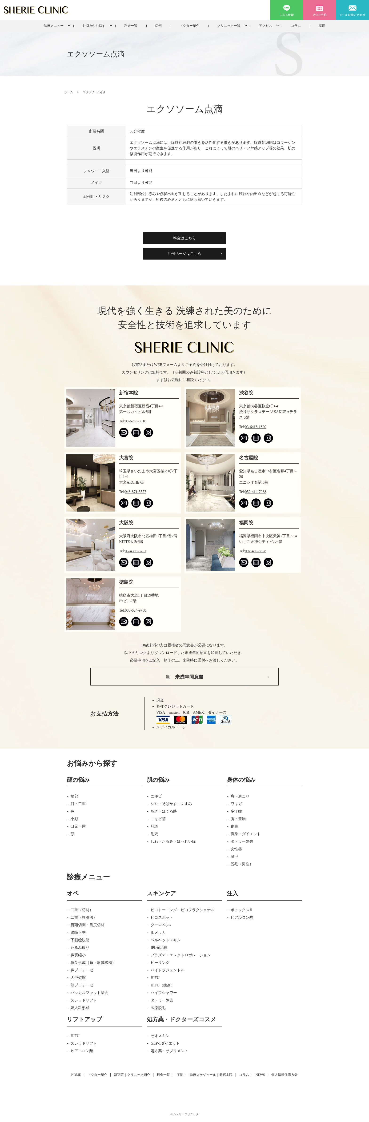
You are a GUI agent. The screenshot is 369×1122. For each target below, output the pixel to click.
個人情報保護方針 (284, 1075)
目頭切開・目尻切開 (87, 925)
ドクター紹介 (189, 26)
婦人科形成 (80, 1008)
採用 (322, 26)
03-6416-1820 (255, 427)
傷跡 (234, 826)
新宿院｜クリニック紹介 (132, 1075)
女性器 (236, 849)
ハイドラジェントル (167, 970)
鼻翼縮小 (78, 955)
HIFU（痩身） (162, 985)
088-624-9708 (135, 610)
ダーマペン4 (161, 925)
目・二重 (78, 804)
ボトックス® (241, 910)
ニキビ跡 (158, 819)
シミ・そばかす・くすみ (171, 804)
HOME (76, 1075)
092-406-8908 (255, 551)
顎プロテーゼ (82, 985)
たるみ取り (80, 948)
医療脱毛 (158, 1008)
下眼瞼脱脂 (80, 940)
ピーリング (160, 963)
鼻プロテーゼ (82, 970)
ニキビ (156, 796)
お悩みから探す (93, 26)
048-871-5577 (135, 492)
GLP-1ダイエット (165, 1043)
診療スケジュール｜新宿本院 (211, 1075)
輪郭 (74, 796)
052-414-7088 (255, 492)
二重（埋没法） (84, 917)
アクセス (265, 26)
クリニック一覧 (228, 26)
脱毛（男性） (242, 864)
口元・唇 (78, 826)
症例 (158, 26)
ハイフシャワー (164, 993)
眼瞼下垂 (78, 932)
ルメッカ (158, 932)
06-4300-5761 (135, 551)
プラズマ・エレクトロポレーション (181, 955)
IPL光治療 (159, 948)
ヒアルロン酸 (242, 917)
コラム (296, 26)
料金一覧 (130, 26)
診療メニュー (54, 26)
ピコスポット (162, 917)
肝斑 (154, 826)
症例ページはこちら (184, 254)
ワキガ (236, 804)
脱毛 (234, 856)
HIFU (155, 978)
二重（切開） (82, 910)
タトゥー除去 (242, 841)
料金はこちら (184, 238)
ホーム (68, 92)
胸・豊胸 (238, 819)
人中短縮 (78, 978)
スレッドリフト (84, 1000)
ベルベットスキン (166, 940)
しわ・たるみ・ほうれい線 (173, 841)
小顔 (74, 819)
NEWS (260, 1075)
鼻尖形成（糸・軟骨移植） (93, 963)
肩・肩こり (240, 796)
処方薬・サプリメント (169, 1051)
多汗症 (236, 811)
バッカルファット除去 (89, 993)
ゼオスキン (160, 1036)
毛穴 (154, 834)
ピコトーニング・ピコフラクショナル (183, 910)
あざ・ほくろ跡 (164, 811)
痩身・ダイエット (246, 834)
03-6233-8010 (135, 421)
